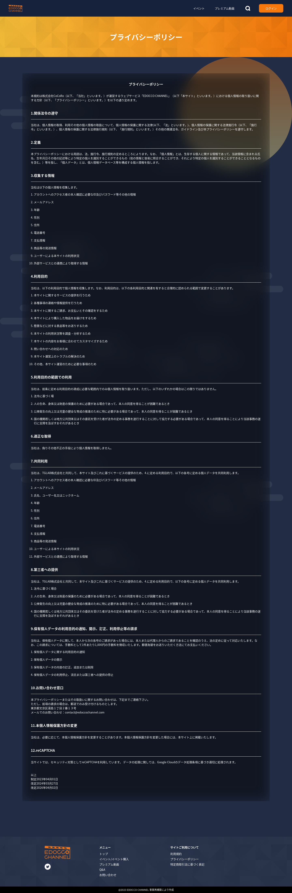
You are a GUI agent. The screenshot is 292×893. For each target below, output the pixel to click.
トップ (103, 854)
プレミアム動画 (109, 864)
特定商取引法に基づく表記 (187, 864)
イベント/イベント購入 (114, 859)
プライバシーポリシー (184, 859)
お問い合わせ (107, 875)
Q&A (102, 869)
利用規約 (176, 854)
